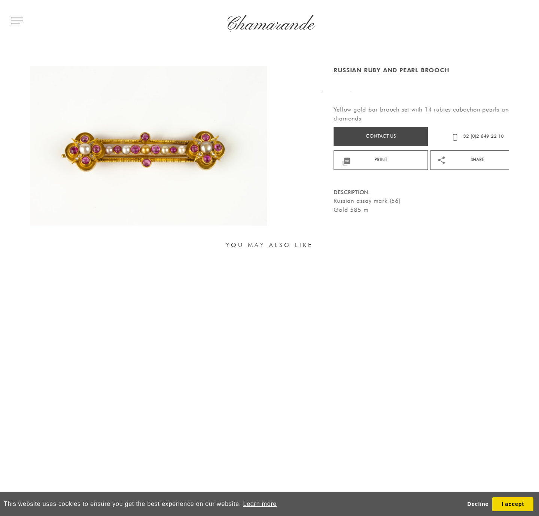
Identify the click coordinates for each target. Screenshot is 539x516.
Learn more (260, 504)
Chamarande (269, 25)
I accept (513, 504)
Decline (478, 504)
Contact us (420, 136)
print (420, 159)
